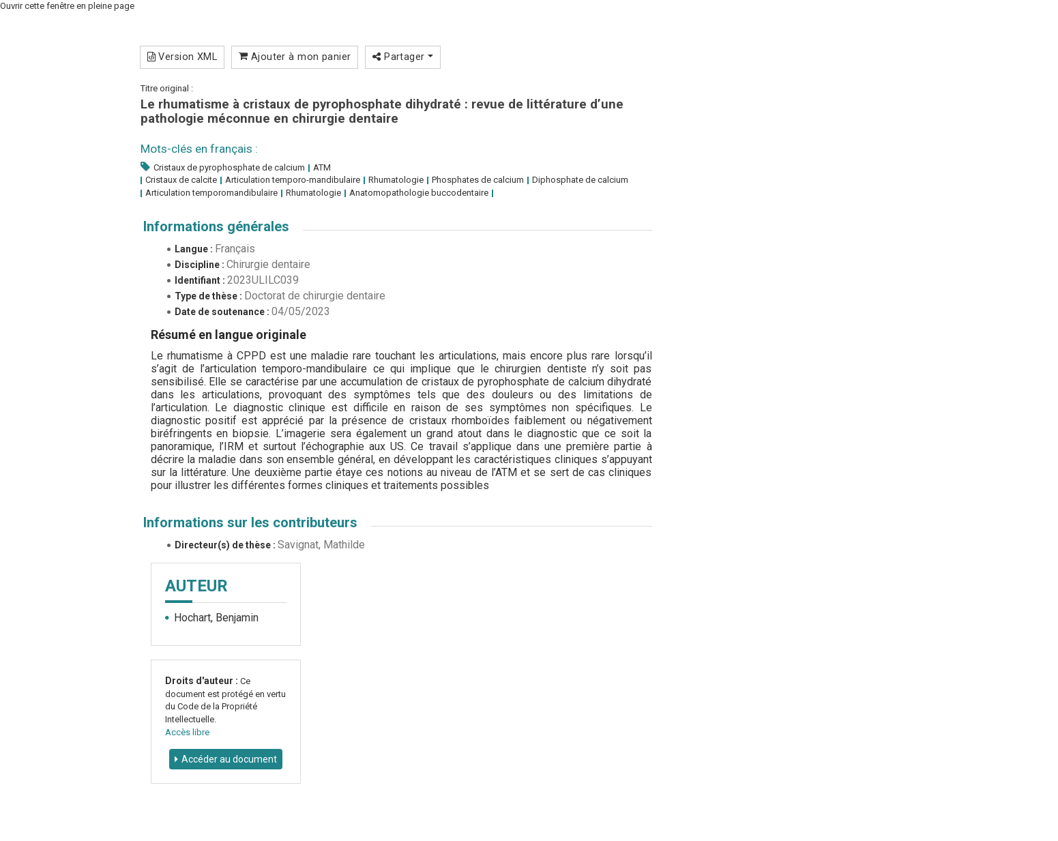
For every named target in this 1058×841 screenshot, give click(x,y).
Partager (402, 56)
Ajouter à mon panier (295, 56)
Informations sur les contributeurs (250, 522)
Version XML (182, 56)
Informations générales (216, 226)
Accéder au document (229, 759)
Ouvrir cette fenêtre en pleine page (67, 5)
